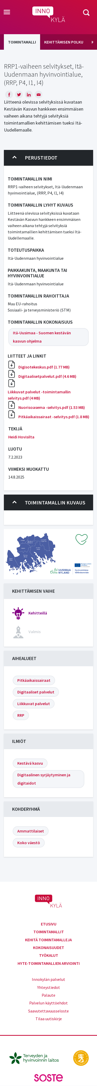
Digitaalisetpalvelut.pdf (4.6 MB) (47, 376)
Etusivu (48, 923)
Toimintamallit (48, 931)
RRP (20, 715)
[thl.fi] (36, 1057)
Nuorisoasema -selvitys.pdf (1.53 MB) (51, 407)
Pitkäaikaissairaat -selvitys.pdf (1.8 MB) (53, 416)
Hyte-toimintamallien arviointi (49, 963)
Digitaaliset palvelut (35, 691)
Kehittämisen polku (63, 42)
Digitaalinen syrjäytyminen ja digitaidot (43, 779)
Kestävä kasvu (30, 763)
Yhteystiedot (48, 987)
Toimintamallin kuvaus (48, 502)
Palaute (48, 995)
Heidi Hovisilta (21, 436)
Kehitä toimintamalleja (48, 939)
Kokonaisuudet (48, 947)
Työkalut (48, 955)
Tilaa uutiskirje (48, 1018)
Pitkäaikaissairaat (33, 680)
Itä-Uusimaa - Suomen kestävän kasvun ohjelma (42, 337)
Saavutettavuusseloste (48, 1010)
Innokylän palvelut (48, 979)
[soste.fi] (48, 1077)
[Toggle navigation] (7, 12)
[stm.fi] (81, 1057)
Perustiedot (34, 158)
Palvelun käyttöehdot (48, 1002)
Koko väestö (28, 842)
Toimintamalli (22, 42)
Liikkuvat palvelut (33, 703)
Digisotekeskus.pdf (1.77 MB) (44, 367)
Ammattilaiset (30, 831)
